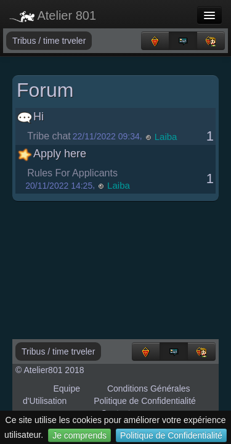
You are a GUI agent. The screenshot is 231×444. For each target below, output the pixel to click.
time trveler (64, 41)
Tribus (25, 41)
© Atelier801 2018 (49, 370)
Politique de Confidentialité (171, 435)
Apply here (51, 153)
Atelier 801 (52, 15)
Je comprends (79, 435)
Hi (30, 116)
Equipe (66, 388)
